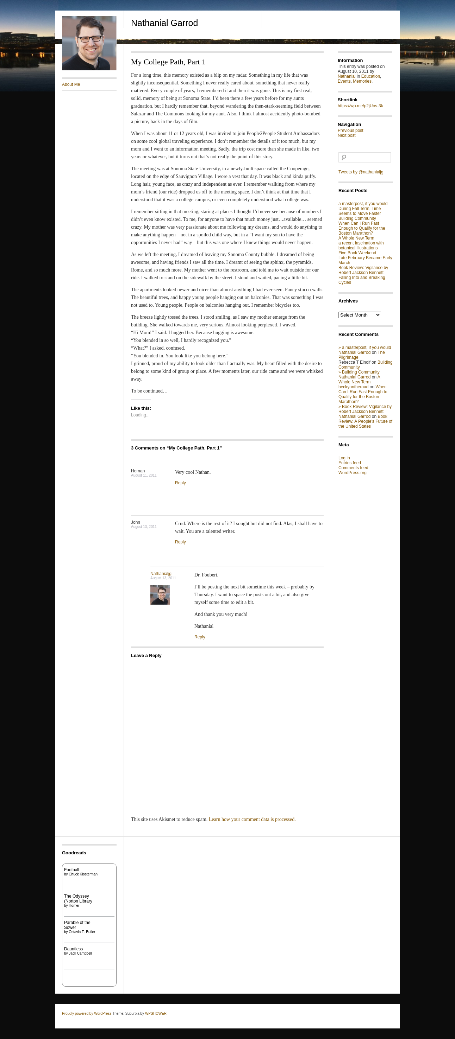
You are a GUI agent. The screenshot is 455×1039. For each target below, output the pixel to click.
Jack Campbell (80, 953)
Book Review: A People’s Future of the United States (365, 421)
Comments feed (353, 467)
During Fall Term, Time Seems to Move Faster (359, 211)
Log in (344, 457)
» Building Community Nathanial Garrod (359, 375)
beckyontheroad (353, 386)
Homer (74, 905)
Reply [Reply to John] (180, 542)
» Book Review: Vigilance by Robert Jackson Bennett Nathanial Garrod (365, 411)
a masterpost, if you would (362, 203)
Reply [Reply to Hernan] (180, 482)
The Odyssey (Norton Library (78, 899)
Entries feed (349, 462)
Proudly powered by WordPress (86, 1013)
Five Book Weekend (357, 252)
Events (344, 81)
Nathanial (347, 76)
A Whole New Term (356, 238)
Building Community (357, 218)
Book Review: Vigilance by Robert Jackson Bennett (363, 270)
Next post (347, 135)
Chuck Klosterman (83, 874)
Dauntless (73, 948)
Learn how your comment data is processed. (252, 819)
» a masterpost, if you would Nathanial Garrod (364, 350)
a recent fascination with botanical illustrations (361, 245)
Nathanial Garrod (164, 23)
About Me (71, 84)
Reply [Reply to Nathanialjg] (199, 637)
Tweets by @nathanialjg (361, 172)
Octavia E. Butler (82, 932)
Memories (362, 81)
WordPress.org (352, 472)
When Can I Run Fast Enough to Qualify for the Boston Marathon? (361, 228)
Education (370, 76)
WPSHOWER (156, 1013)
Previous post (350, 130)
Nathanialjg (161, 573)
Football (71, 869)
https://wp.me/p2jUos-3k (360, 105)
